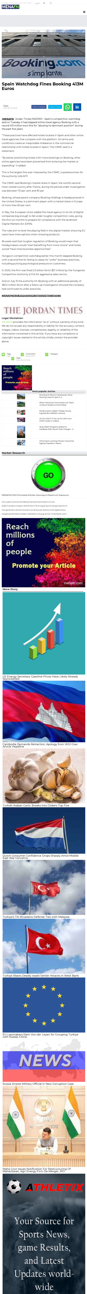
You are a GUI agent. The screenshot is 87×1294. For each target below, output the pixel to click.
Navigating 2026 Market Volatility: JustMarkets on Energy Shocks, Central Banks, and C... (35, 514)
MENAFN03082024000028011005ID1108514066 (31, 295)
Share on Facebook (39, 107)
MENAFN (8, 119)
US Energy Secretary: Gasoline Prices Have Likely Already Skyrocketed (40, 677)
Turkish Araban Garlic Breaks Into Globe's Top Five (36, 805)
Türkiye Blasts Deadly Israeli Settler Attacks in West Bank (41, 975)
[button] (44, 3)
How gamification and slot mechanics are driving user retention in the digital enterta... (34, 510)
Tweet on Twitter (55, 107)
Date (5, 106)
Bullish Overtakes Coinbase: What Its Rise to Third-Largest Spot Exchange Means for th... (35, 506)
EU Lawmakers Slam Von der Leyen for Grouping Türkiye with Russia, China (40, 1035)
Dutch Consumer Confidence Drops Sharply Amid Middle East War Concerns (41, 857)
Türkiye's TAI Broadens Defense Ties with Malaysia (36, 917)
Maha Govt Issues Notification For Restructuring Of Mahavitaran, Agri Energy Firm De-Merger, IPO (37, 1170)
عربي (37, 3)
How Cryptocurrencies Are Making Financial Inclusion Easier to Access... (29, 502)
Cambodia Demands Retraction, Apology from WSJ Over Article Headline (40, 745)
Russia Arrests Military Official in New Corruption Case (38, 1083)
